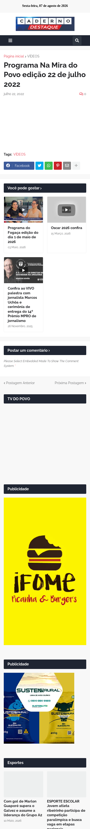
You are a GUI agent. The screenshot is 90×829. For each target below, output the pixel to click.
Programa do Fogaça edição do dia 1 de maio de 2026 (23, 235)
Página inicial (14, 56)
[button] (10, 40)
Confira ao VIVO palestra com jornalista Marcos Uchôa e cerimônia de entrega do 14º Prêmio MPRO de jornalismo (22, 304)
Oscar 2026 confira (66, 228)
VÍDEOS (33, 56)
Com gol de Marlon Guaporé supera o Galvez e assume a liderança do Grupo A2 (23, 808)
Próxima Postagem (69, 383)
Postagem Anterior (20, 383)
